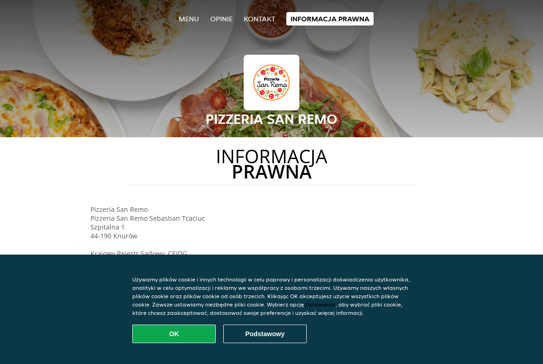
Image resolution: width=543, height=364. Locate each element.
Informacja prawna (330, 19)
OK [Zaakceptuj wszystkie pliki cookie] (174, 334)
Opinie (221, 19)
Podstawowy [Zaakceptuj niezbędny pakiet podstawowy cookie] (265, 334)
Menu (189, 19)
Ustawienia (320, 304)
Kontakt (259, 19)
